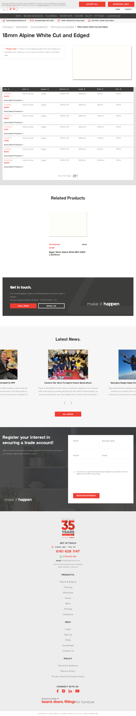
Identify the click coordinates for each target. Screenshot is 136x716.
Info (18, 16)
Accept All (92, 4)
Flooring (51, 16)
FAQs (68, 640)
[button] (65, 402)
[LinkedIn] (70, 691)
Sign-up (68, 634)
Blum (89, 16)
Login (68, 629)
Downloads (68, 645)
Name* (76, 441)
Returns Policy (68, 671)
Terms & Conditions (68, 666)
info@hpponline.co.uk (71, 560)
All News (68, 414)
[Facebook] (58, 691)
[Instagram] (63, 691)
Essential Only (121, 4)
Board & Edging (33, 16)
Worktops (66, 16)
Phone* (76, 455)
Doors (79, 16)
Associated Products (13, 100)
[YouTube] (77, 691)
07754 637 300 (69, 556)
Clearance (113, 16)
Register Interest (86, 496)
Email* (104, 455)
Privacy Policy (43, 5)
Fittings (99, 16)
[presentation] (89, 484)
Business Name (108, 441)
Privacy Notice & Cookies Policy (68, 676)
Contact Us (68, 651)
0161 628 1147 (68, 551)
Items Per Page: (64, 176)
